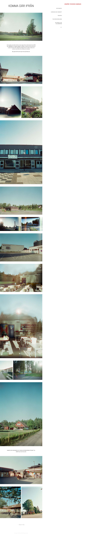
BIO (61, 27)
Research (60, 15)
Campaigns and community (56, 12)
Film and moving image (57, 19)
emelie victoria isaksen (73, 4)
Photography (59, 8)
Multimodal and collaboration (58, 23)
